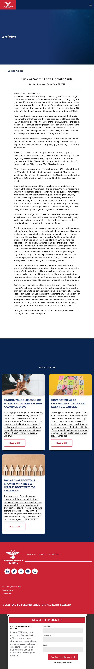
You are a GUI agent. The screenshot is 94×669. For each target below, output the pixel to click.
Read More (14, 443)
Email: (45, 645)
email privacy (67, 662)
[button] (47, 615)
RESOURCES (54, 554)
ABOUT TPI (31, 554)
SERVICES (43, 554)
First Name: (47, 626)
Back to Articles (13, 70)
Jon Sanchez (38, 84)
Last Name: (47, 636)
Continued (8, 435)
